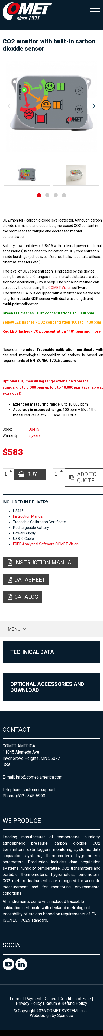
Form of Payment (25, 998)
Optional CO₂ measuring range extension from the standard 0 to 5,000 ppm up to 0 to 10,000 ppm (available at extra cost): (53, 387)
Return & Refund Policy (66, 1003)
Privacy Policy (29, 1003)
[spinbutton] (7, 474)
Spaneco (65, 1015)
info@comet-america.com (39, 777)
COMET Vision (60, 288)
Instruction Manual (28, 516)
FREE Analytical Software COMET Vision (46, 544)
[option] (51, 106)
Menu (14, 629)
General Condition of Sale (68, 998)
